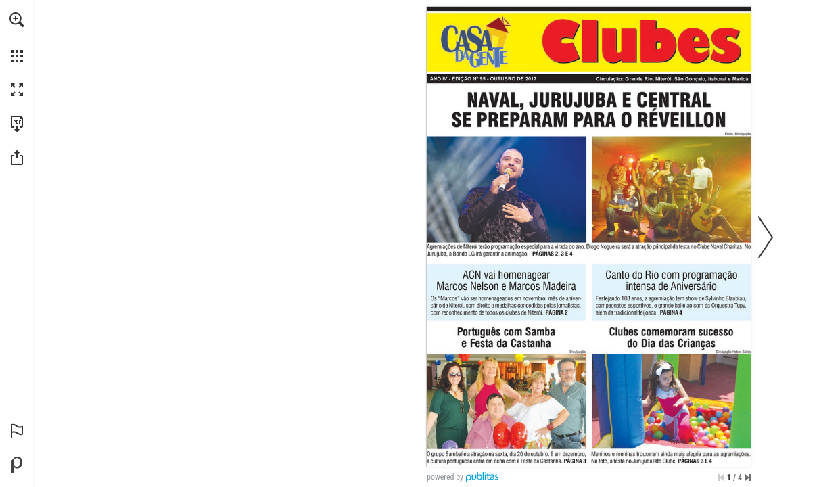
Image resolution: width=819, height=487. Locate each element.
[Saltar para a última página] (748, 477)
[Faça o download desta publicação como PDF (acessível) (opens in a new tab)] (17, 124)
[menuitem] (17, 37)
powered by (445, 477)
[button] (17, 20)
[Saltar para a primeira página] (721, 477)
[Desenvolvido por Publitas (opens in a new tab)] (17, 465)
